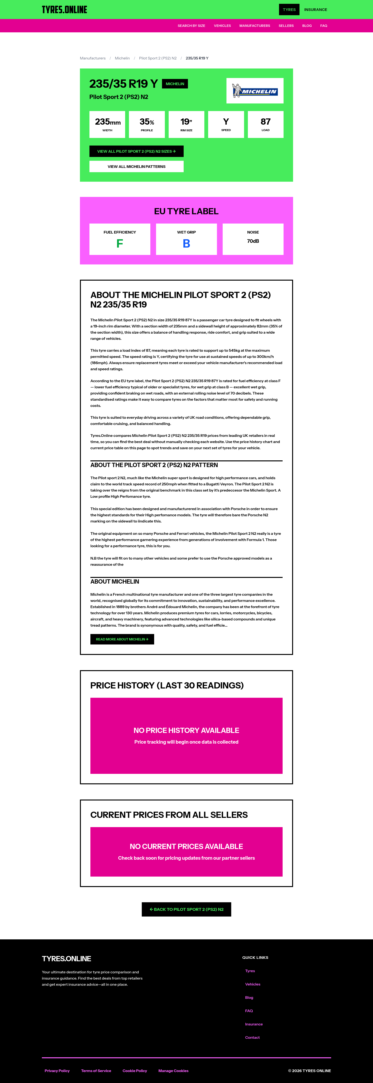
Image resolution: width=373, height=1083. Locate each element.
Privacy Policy (57, 1070)
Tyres (289, 9)
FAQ (323, 26)
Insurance (315, 9)
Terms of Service (96, 1070)
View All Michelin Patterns (136, 166)
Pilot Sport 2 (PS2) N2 (158, 58)
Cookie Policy (135, 1070)
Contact (252, 1037)
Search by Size (191, 26)
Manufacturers (255, 26)
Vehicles (222, 26)
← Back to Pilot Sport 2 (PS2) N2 (186, 909)
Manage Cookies (173, 1070)
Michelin (122, 58)
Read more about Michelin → (122, 639)
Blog (307, 26)
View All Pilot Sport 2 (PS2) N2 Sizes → (136, 151)
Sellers (286, 26)
